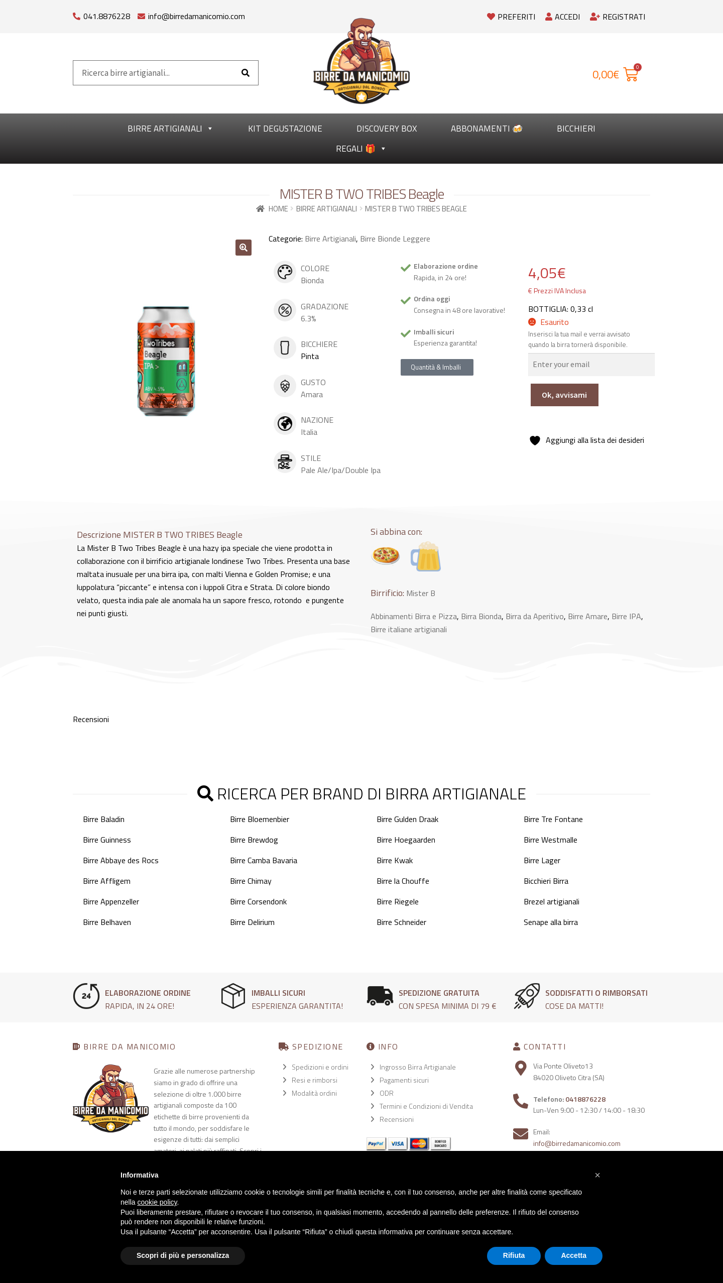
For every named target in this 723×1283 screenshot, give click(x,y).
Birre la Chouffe (403, 881)
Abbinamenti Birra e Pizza (414, 616)
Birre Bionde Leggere (395, 238)
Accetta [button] (573, 1255)
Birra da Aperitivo (535, 616)
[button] (243, 248)
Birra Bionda (481, 616)
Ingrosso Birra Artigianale (418, 1067)
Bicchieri (576, 128)
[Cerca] (245, 73)
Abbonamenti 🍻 (487, 128)
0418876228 (585, 1099)
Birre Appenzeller (111, 901)
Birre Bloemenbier (259, 819)
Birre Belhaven (107, 922)
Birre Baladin (104, 819)
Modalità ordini (314, 1093)
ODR (387, 1093)
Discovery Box (386, 128)
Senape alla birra (551, 922)
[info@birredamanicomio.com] (141, 14)
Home (278, 208)
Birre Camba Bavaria (263, 860)
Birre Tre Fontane (553, 819)
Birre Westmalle (550, 840)
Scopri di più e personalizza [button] (183, 1255)
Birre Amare (588, 616)
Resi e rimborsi (314, 1080)
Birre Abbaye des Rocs (121, 860)
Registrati (617, 17)
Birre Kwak (395, 860)
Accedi (562, 17)
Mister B (420, 593)
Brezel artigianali (551, 901)
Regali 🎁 (361, 149)
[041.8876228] (76, 14)
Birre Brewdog (254, 840)
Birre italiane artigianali (409, 629)
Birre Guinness (107, 840)
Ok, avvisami (564, 395)
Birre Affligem (107, 881)
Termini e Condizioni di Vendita (426, 1106)
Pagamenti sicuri (404, 1080)
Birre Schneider (401, 922)
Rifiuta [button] (514, 1255)
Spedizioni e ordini (320, 1067)
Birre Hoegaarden (406, 840)
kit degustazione (285, 128)
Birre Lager (542, 860)
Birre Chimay (251, 881)
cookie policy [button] (157, 1202)
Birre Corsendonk (258, 901)
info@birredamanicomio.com (196, 16)
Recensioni (397, 1119)
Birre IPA (626, 616)
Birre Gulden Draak (407, 819)
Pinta (310, 356)
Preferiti (511, 17)
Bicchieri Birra (546, 881)
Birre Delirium (252, 922)
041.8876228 (106, 16)
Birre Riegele (398, 901)
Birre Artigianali (171, 129)
